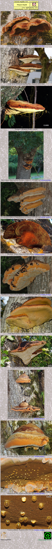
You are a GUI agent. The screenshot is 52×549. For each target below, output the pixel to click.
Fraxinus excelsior (39, 46)
